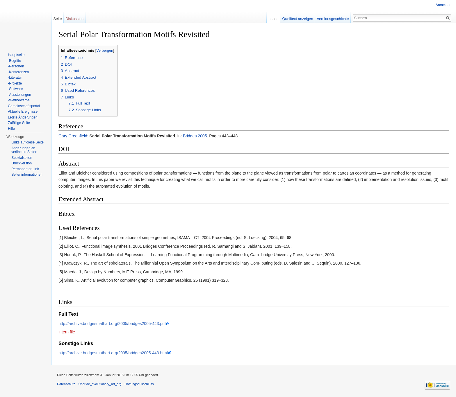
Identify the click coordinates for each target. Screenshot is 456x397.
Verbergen (104, 50)
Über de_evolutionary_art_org (99, 384)
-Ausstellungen (19, 95)
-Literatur (15, 78)
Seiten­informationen (26, 175)
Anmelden (443, 5)
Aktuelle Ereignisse (23, 111)
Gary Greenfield (72, 136)
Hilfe (11, 129)
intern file (66, 332)
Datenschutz (66, 384)
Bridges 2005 (195, 136)
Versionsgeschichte (333, 19)
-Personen (16, 66)
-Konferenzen (18, 72)
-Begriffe (14, 61)
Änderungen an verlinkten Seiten (24, 150)
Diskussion (74, 19)
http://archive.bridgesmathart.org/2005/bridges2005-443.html (113, 353)
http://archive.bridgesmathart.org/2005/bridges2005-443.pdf (112, 323)
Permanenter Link (25, 169)
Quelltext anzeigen (297, 19)
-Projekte (15, 83)
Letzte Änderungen (22, 117)
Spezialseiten (21, 158)
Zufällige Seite (19, 123)
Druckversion (21, 163)
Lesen (273, 19)
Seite (57, 19)
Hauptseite (16, 55)
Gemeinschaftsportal (24, 106)
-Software (15, 89)
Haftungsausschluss (139, 384)
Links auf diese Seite (27, 142)
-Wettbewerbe (18, 100)
